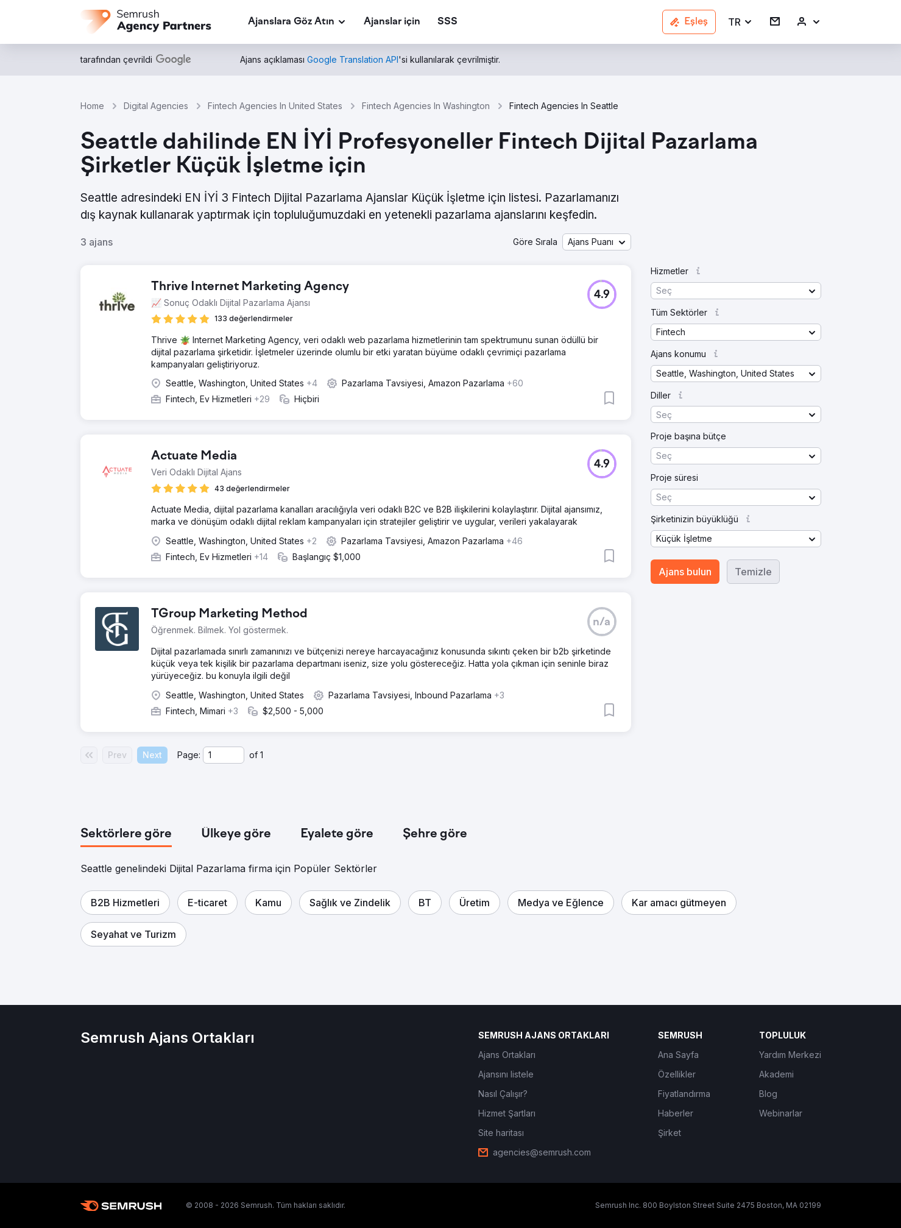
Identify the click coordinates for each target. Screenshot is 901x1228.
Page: (188, 755)
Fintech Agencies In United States (275, 106)
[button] (740, 22)
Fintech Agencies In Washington (426, 106)
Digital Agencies (156, 106)
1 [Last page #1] (261, 755)
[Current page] (223, 755)
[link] (392, 22)
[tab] (126, 834)
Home (92, 106)
